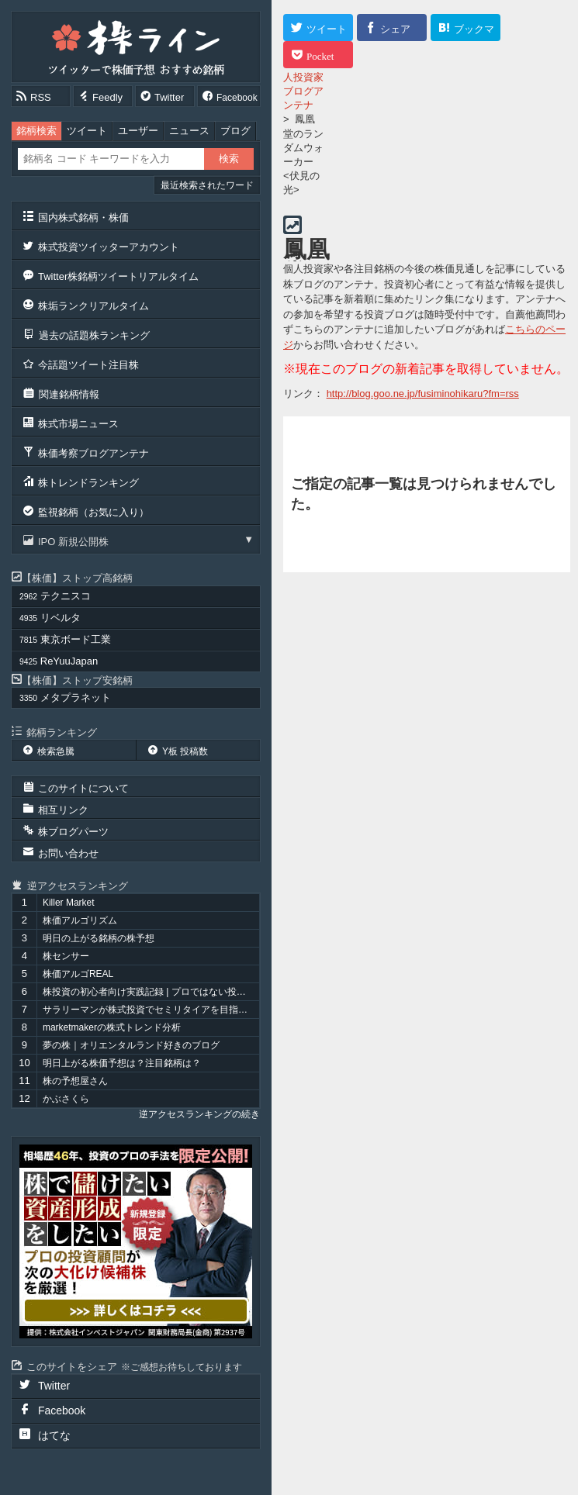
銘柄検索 (36, 130)
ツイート (87, 130)
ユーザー (138, 130)
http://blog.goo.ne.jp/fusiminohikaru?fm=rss (423, 393)
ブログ (235, 130)
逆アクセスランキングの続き (199, 1114)
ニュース (189, 130)
